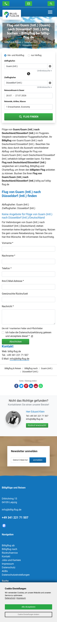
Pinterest (26, 386)
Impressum (8, 563)
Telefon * (7, 268)
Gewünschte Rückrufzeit (15, 293)
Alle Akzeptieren (28, 607)
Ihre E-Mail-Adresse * (13, 281)
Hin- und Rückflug (15, 55)
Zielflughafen (10, 77)
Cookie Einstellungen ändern (28, 614)
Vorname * (7, 243)
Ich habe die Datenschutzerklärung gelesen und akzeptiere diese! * (28, 334)
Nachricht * (8, 306)
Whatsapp (41, 386)
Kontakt (6, 556)
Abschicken (15, 341)
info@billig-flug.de (19, 358)
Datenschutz (8, 567)
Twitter (21, 386)
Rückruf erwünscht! (37, 425)
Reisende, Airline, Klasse (15, 101)
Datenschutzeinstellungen (16, 574)
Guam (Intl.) (46, 42)
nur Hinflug (36, 55)
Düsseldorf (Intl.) (30, 45)
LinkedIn (31, 386)
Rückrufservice (10, 552)
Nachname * (8, 255)
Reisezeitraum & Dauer (14, 90)
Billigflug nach (31, 42)
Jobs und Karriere (11, 560)
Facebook (16, 386)
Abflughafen (9, 61)
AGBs (5, 571)
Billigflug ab (8, 545)
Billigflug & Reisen (13, 42)
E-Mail (36, 386)
